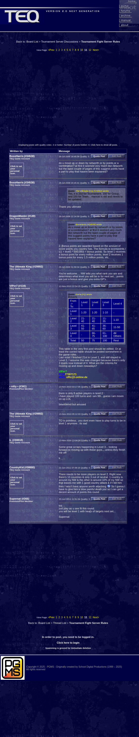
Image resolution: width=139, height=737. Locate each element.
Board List (32, 41)
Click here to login (68, 642)
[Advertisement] (44, 98)
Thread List (59, 623)
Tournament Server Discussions (59, 41)
